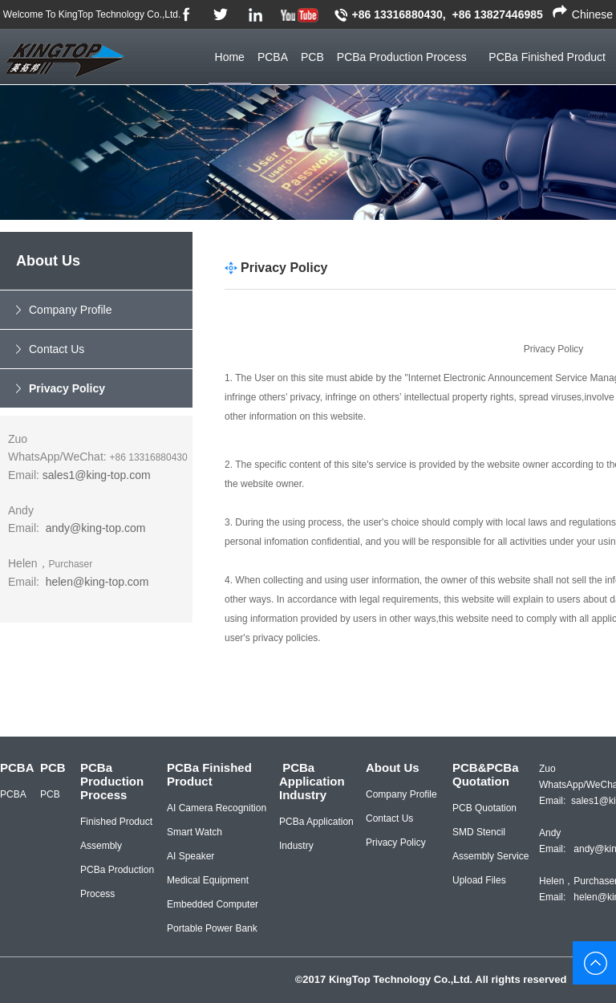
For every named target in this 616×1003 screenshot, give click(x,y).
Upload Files (479, 880)
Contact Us (56, 349)
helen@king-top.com (97, 581)
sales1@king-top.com (97, 475)
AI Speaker (190, 856)
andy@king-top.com (96, 528)
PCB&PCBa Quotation (485, 774)
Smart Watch (194, 832)
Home (230, 57)
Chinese (592, 14)
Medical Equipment (208, 880)
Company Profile (70, 309)
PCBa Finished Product (209, 774)
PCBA (272, 57)
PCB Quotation (484, 808)
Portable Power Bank (212, 928)
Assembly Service (490, 856)
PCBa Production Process (402, 57)
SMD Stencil (478, 832)
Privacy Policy (67, 388)
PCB (312, 57)
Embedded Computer (212, 904)
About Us (392, 767)
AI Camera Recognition (216, 808)
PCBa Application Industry (312, 781)
